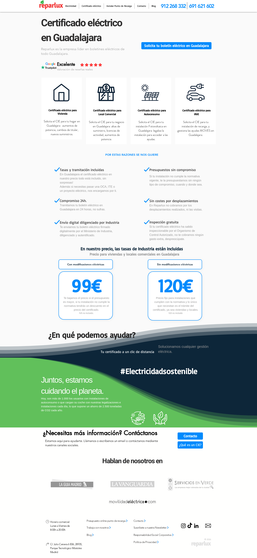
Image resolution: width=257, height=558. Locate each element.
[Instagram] (183, 526)
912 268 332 (173, 6)
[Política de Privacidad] (150, 542)
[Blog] (96, 535)
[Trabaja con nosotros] (104, 528)
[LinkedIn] (196, 526)
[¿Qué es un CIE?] (190, 445)
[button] (176, 45)
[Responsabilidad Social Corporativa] (155, 535)
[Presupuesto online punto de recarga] (108, 521)
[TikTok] (190, 526)
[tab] (86, 264)
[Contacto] (190, 436)
